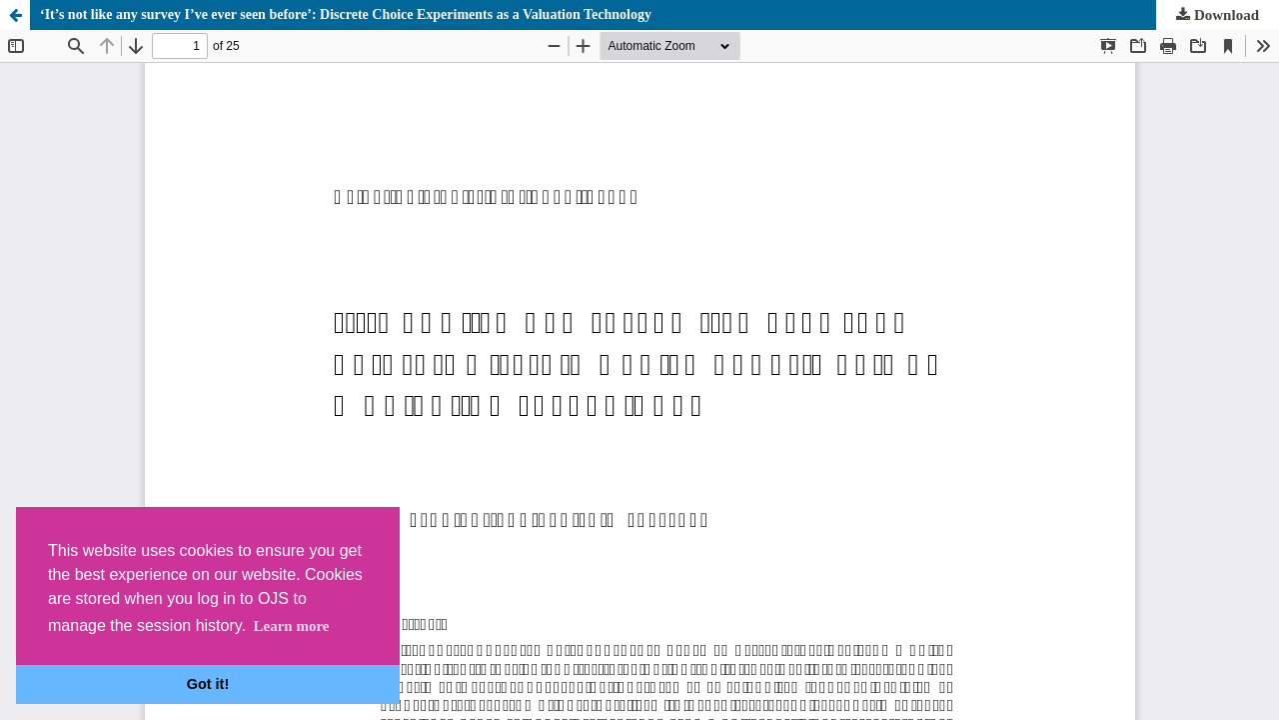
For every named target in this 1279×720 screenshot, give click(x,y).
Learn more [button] (291, 626)
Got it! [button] (208, 684)
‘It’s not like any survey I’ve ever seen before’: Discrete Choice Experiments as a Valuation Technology (345, 14)
